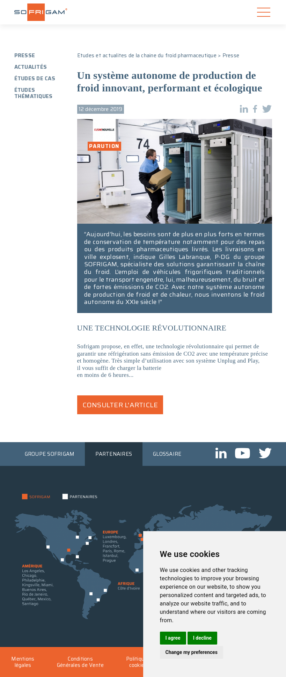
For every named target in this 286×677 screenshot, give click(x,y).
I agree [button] (173, 638)
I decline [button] (202, 638)
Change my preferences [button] (192, 652)
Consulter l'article (120, 404)
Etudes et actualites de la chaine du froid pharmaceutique (147, 55)
